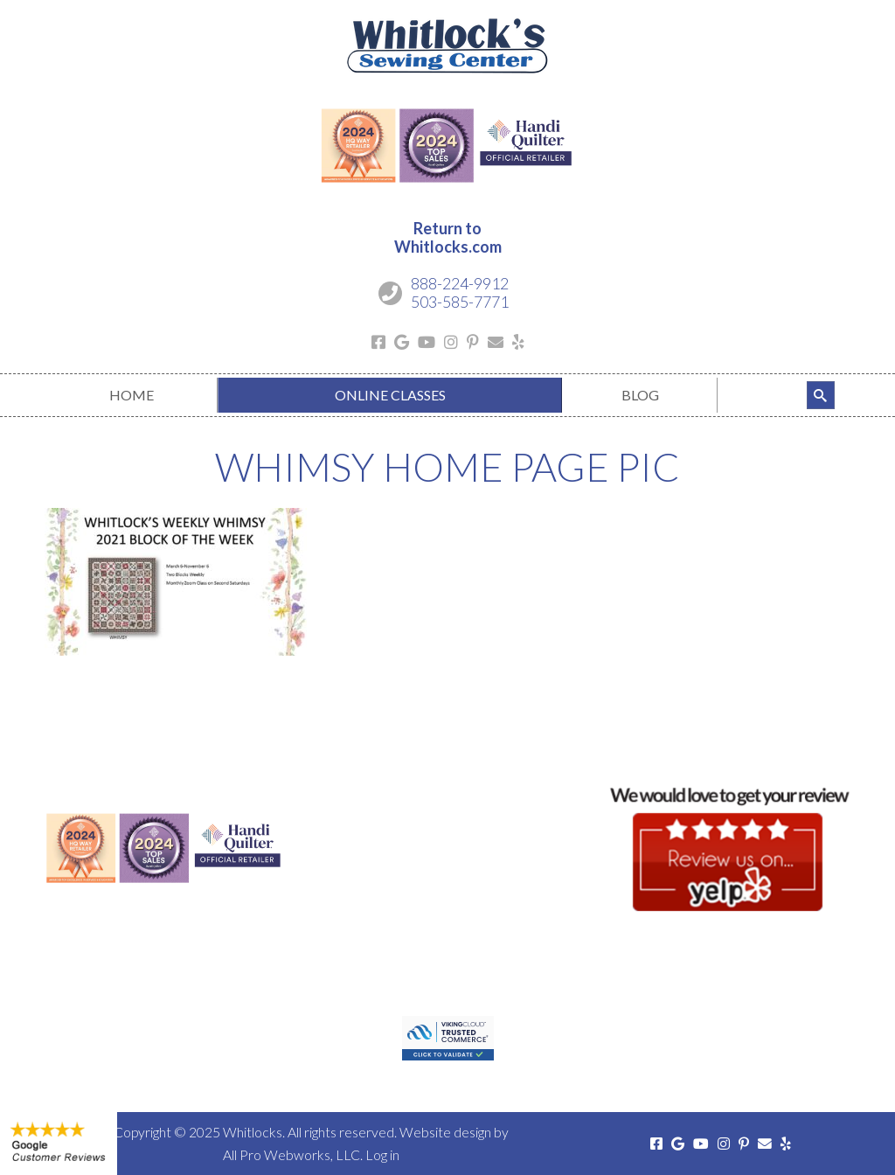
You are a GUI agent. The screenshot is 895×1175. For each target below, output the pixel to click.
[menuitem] (131, 395)
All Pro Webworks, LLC (291, 1154)
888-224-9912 (460, 283)
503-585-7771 (460, 301)
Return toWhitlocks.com (448, 238)
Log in (382, 1154)
